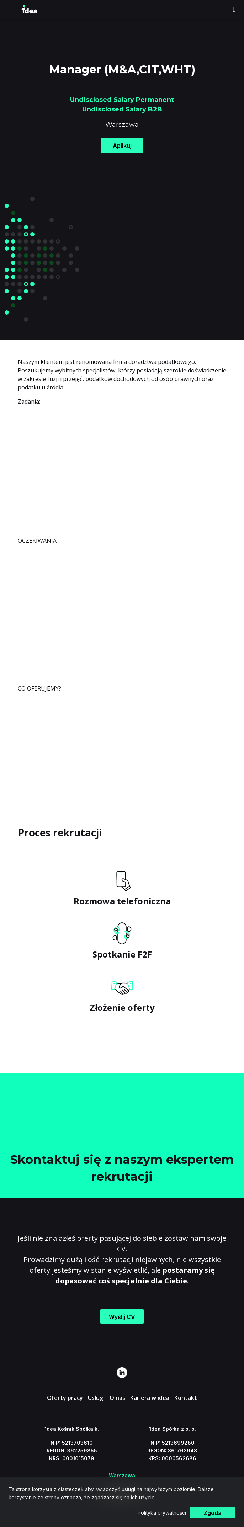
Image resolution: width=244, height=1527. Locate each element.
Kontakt (185, 1398)
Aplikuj (122, 145)
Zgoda (212, 1512)
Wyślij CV (122, 1316)
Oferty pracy (65, 1398)
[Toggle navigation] (234, 9)
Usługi (96, 1398)
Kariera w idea (149, 1398)
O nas (117, 1398)
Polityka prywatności (162, 1513)
